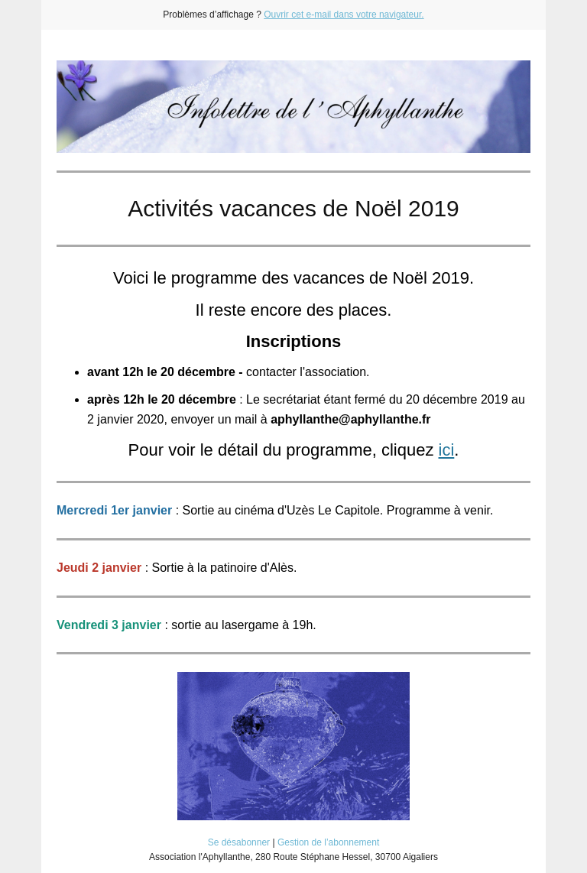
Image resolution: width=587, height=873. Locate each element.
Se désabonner (239, 842)
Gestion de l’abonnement (328, 842)
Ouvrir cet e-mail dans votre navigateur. (343, 14)
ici (447, 449)
